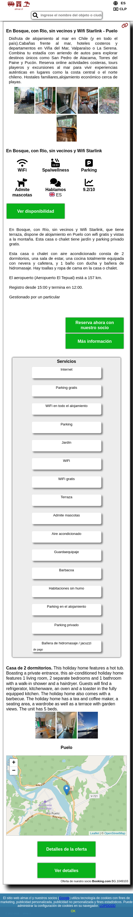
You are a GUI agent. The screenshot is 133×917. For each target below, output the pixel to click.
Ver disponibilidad (35, 211)
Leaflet (94, 833)
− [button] (14, 771)
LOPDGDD (107, 906)
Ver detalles (67, 870)
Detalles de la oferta (66, 849)
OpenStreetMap (114, 833)
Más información (95, 341)
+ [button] (14, 763)
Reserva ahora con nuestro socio (94, 325)
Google (64, 898)
